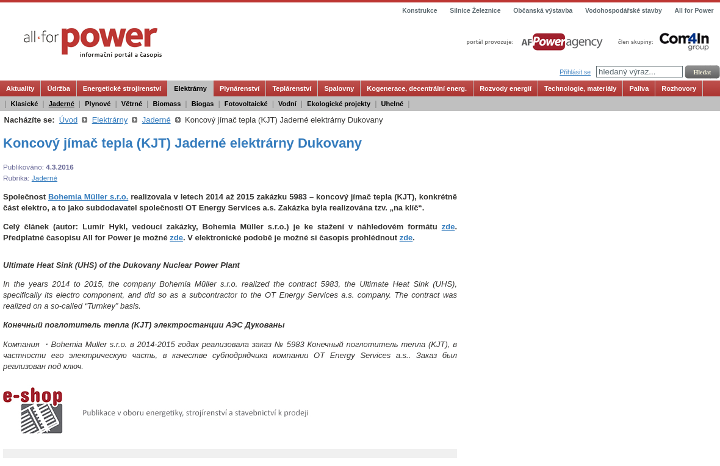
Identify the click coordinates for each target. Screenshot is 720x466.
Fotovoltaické (246, 103)
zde (448, 226)
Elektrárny (190, 88)
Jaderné (61, 103)
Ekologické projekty (338, 103)
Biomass (167, 103)
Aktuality (20, 88)
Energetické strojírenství (122, 88)
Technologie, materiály (580, 88)
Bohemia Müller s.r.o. (88, 196)
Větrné (131, 103)
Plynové (97, 103)
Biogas (203, 103)
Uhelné (392, 103)
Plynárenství (239, 88)
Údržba (58, 88)
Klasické (24, 103)
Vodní (287, 103)
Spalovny (339, 88)
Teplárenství (291, 88)
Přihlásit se (575, 72)
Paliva (639, 88)
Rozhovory (678, 88)
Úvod (68, 119)
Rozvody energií (505, 88)
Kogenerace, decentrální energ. (417, 88)
